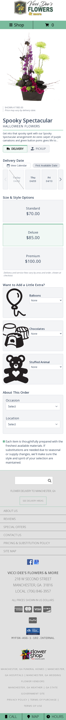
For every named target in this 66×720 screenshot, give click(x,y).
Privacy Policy (17, 699)
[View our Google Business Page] (36, 564)
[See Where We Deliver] (33, 500)
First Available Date (46, 165)
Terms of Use (33, 705)
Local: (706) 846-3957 (33, 591)
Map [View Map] (33, 716)
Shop (16, 25)
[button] (33, 631)
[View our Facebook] (30, 564)
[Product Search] (34, 480)
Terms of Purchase (43, 699)
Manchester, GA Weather (25, 687)
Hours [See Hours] (55, 716)
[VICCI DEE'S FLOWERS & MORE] (33, 15)
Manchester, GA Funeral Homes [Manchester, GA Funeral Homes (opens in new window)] (23, 669)
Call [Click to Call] (11, 716)
